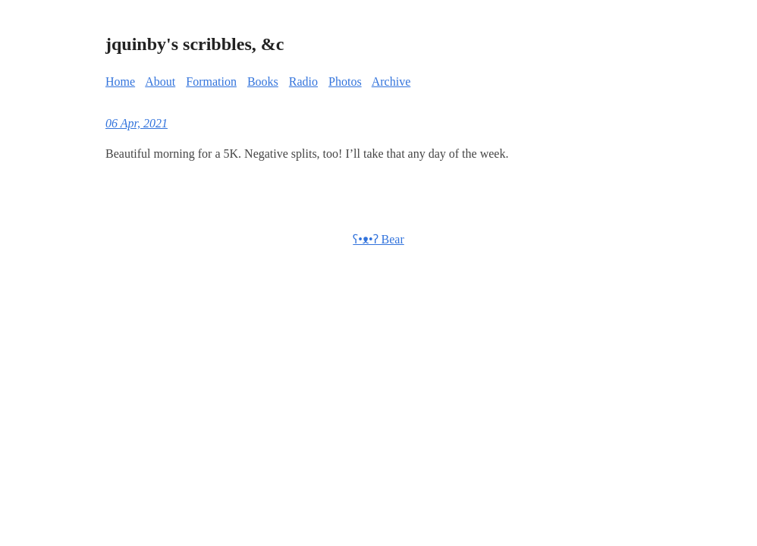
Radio (303, 81)
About (160, 81)
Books (262, 81)
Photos (345, 81)
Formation (211, 81)
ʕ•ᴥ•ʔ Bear (378, 239)
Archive (391, 81)
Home (120, 81)
